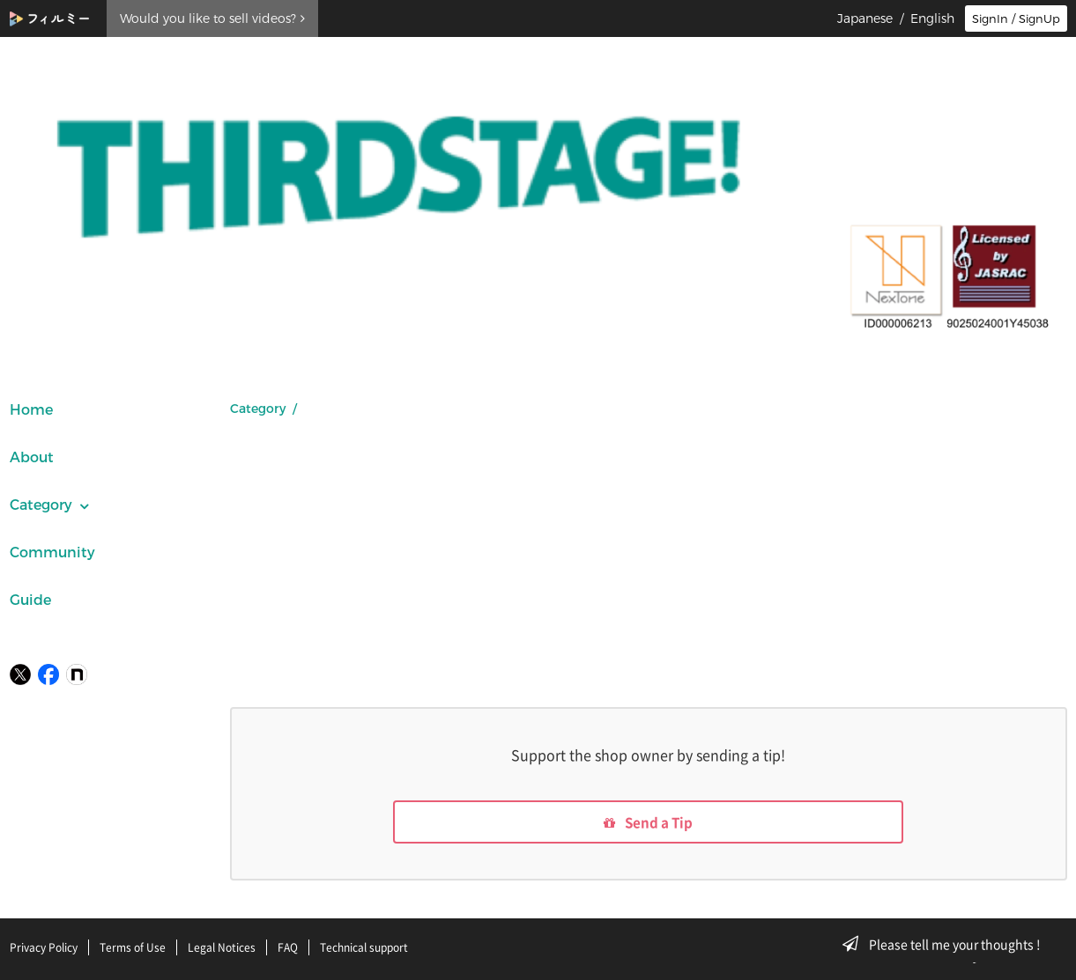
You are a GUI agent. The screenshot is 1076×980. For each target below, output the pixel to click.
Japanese (865, 18)
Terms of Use (133, 947)
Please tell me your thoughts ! (946, 944)
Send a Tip (648, 823)
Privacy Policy (44, 947)
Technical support (364, 947)
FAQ (288, 947)
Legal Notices (222, 947)
